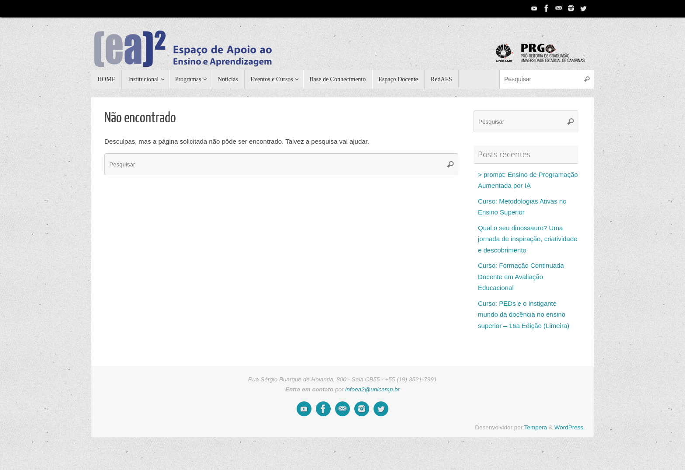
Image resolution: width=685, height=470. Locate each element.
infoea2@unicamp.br (372, 389)
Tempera (535, 427)
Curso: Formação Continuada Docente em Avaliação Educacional (521, 276)
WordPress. (569, 427)
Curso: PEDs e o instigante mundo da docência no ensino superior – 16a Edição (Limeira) (523, 314)
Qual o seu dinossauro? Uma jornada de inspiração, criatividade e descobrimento (528, 239)
